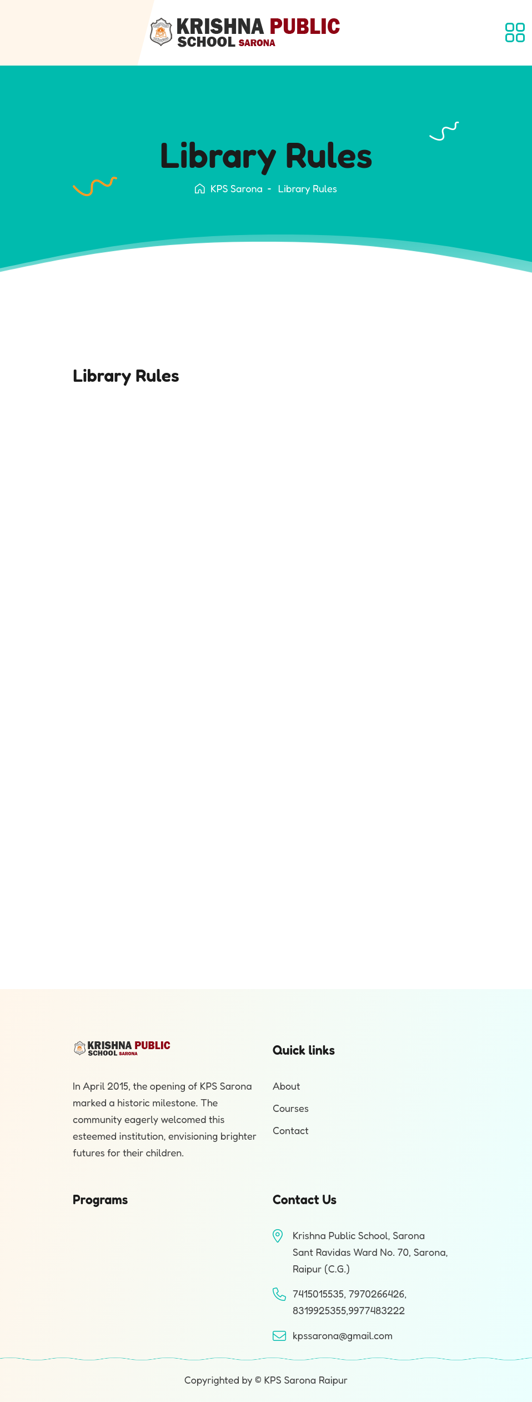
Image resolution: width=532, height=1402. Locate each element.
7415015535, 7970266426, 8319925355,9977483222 (349, 1302)
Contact (291, 1130)
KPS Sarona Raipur (306, 1380)
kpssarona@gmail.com (343, 1335)
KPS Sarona (229, 188)
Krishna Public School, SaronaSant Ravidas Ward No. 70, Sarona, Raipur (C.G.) (370, 1252)
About (286, 1086)
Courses (291, 1108)
